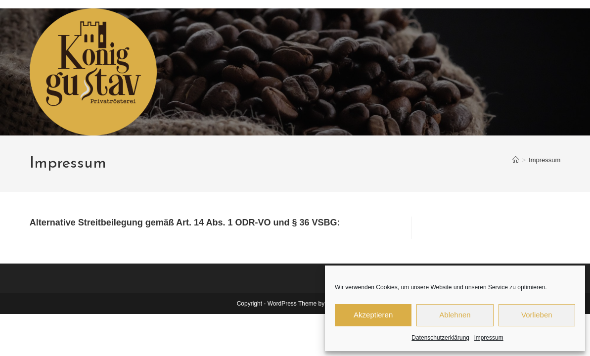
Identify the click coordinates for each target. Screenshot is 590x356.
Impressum (544, 160)
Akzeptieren (373, 315)
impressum (488, 337)
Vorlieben (536, 315)
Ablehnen (454, 315)
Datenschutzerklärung (440, 337)
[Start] (515, 160)
